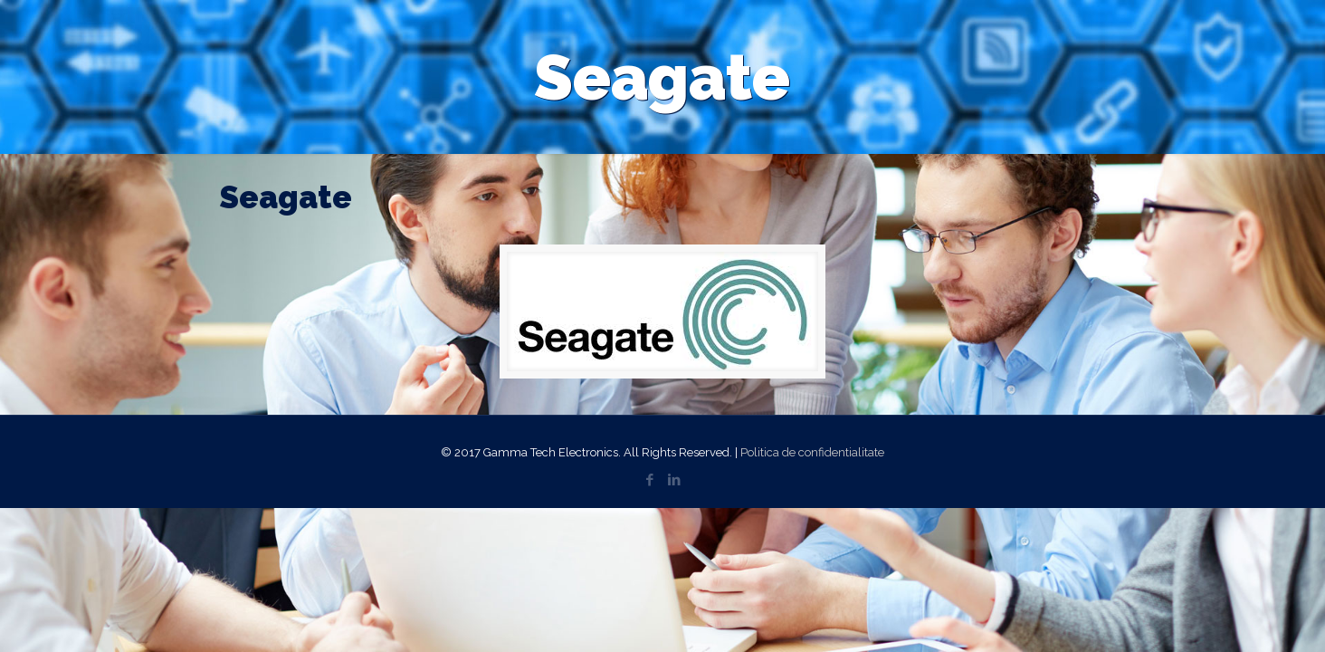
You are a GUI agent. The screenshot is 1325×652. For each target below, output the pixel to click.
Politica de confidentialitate (812, 452)
